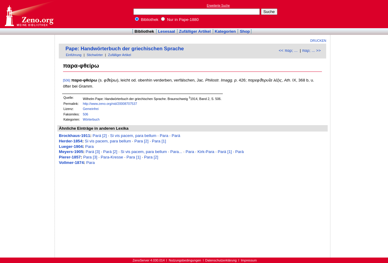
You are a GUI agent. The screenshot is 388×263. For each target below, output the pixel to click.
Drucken (318, 40)
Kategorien (225, 31)
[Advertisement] (360, 14)
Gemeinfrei (91, 109)
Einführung (74, 55)
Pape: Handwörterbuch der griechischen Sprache (124, 49)
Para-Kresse (112, 157)
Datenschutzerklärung (221, 260)
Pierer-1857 (70, 157)
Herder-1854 (70, 141)
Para (164, 135)
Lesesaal (166, 31)
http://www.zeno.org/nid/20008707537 (110, 103)
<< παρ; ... (288, 50)
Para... (176, 151)
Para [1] (159, 141)
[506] (66, 80)
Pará (176, 135)
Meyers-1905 (71, 151)
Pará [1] (225, 151)
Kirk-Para (205, 151)
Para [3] (90, 157)
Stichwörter (95, 55)
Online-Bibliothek (29, 14)
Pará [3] (93, 151)
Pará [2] (99, 135)
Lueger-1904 (71, 146)
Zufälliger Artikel (195, 31)
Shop (245, 31)
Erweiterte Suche (218, 5)
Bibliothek (147, 19)
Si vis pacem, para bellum (133, 135)
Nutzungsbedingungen (185, 260)
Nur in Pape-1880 (180, 19)
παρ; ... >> (311, 50)
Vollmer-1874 (71, 162)
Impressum (249, 260)
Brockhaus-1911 (74, 135)
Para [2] (141, 141)
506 (85, 114)
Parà (239, 151)
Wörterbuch (91, 119)
